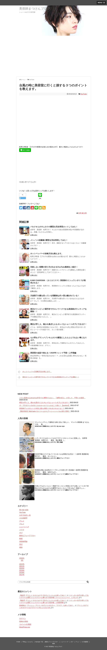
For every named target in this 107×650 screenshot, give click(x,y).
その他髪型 (23, 518)
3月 (22, 560)
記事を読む (33, 235)
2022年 (22, 564)
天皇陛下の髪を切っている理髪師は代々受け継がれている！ (54, 296)
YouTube (83, 94)
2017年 (22, 575)
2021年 (22, 566)
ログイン (22, 618)
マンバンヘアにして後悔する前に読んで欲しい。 (53, 422)
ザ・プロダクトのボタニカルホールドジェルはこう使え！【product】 (44, 405)
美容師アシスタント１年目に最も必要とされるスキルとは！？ (42, 408)
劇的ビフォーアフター (63, 458)
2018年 (22, 572)
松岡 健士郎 (82, 213)
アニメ (21, 521)
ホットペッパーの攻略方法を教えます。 (46, 254)
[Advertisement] (53, 61)
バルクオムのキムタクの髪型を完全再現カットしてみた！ (54, 227)
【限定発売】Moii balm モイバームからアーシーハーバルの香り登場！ (44, 411)
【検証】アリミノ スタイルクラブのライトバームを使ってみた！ (43, 595)
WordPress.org (24, 627)
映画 (21, 538)
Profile (18, 642)
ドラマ (21, 530)
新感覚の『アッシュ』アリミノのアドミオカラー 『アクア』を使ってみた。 (47, 605)
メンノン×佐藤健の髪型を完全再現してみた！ (49, 240)
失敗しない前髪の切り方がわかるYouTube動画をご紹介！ (54, 267)
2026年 (22, 558)
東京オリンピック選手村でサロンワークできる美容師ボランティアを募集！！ (48, 377)
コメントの (25, 624)
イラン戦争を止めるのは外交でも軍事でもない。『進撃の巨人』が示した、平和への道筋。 (52, 398)
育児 (58, 442)
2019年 (22, 570)
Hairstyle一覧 (39, 642)
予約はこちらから (27, 642)
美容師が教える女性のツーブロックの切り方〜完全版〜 (55, 470)
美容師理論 (23, 541)
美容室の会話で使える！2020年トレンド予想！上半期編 (53, 353)
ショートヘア (61, 474)
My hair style (61, 426)
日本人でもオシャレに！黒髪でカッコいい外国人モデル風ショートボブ (61, 486)
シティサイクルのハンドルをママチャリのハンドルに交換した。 (58, 438)
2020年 (22, 568)
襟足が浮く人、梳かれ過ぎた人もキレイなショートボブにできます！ (58, 324)
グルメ (21, 524)
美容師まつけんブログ (34, 8)
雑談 (61, 442)
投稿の (23, 621)
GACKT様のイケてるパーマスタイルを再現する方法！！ (55, 454)
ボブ (21, 533)
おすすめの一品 (25, 515)
